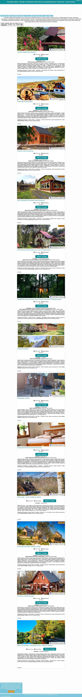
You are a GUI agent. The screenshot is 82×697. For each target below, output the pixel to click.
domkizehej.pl (79, 0)
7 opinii (57, 309)
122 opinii (51, 556)
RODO (14, 689)
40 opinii (54, 260)
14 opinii (51, 457)
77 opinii (48, 606)
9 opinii (49, 62)
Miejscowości (20, 15)
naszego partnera (39, 71)
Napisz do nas (55, 694)
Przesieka (61, 28)
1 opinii (51, 210)
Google (20, 683)
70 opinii (46, 359)
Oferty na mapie (12, 15)
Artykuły (49, 15)
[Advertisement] (41, 682)
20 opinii (47, 408)
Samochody (35, 15)
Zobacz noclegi (42, 59)
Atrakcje (42, 15)
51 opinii (48, 161)
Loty (27, 15)
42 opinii (48, 111)
